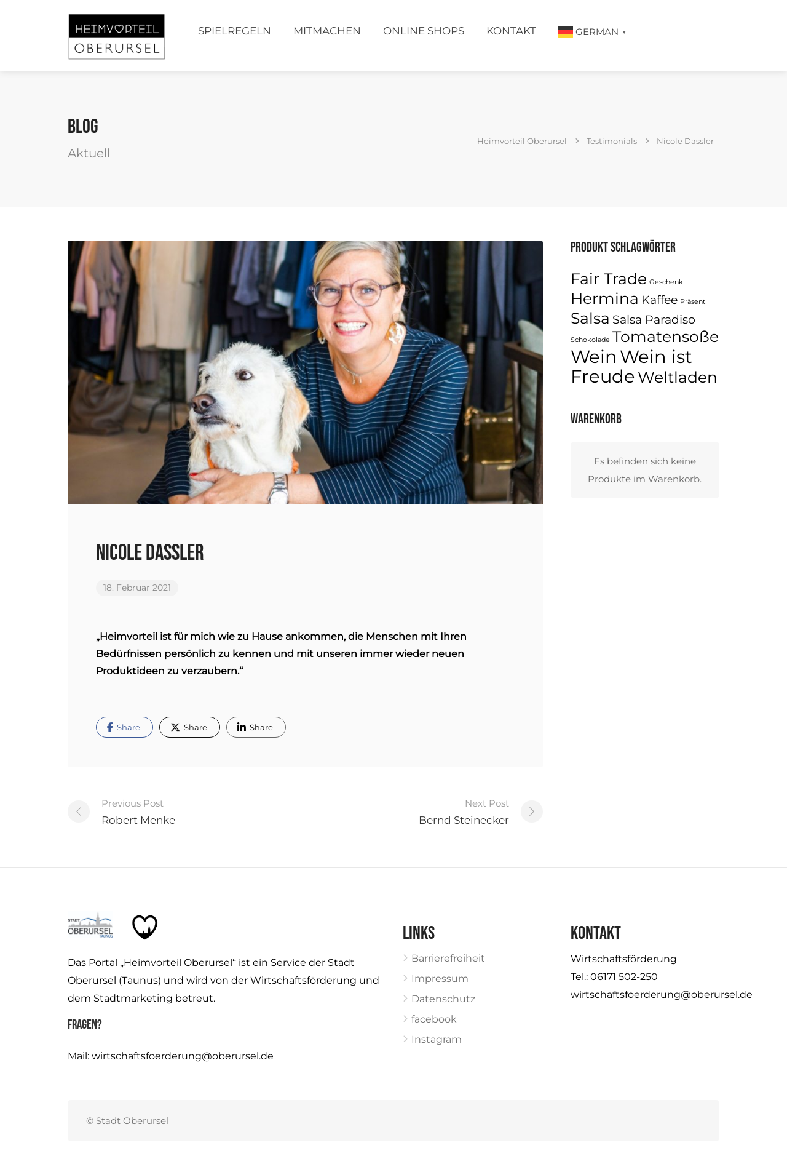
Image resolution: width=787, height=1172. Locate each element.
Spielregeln (234, 31)
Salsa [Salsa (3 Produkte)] (590, 318)
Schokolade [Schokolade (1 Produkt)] (590, 340)
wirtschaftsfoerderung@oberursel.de (183, 1056)
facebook (434, 1019)
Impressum (440, 978)
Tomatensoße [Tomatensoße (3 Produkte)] (665, 336)
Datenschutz (443, 999)
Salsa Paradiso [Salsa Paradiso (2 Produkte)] (653, 320)
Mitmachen (327, 31)
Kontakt (511, 31)
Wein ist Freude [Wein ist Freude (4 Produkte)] (631, 366)
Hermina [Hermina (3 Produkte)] (605, 298)
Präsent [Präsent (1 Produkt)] (692, 302)
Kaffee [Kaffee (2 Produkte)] (659, 300)
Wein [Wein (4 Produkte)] (594, 356)
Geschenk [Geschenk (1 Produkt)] (666, 282)
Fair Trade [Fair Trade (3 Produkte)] (609, 278)
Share (123, 727)
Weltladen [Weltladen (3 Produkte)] (678, 377)
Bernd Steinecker (464, 810)
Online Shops (423, 31)
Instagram (436, 1039)
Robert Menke (138, 810)
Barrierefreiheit (448, 958)
